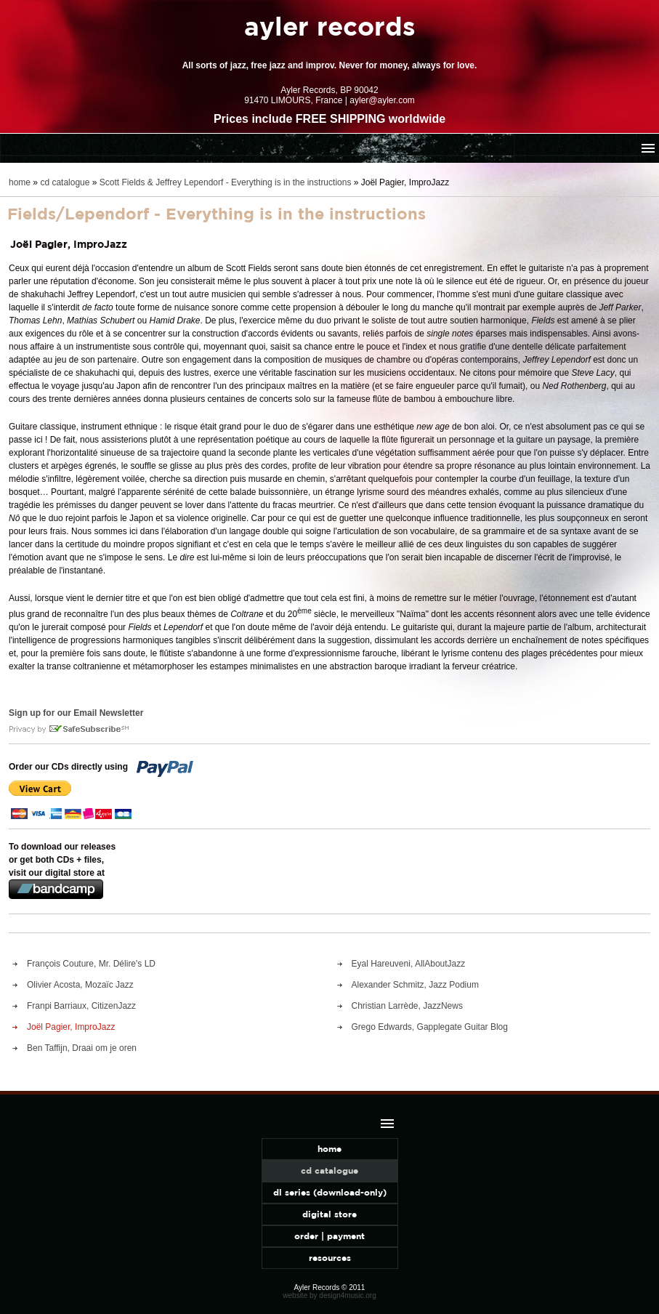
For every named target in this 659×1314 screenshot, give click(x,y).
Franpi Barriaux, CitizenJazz (81, 1006)
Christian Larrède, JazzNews (407, 1006)
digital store (329, 1214)
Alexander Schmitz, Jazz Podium (415, 985)
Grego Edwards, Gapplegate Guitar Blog (430, 1027)
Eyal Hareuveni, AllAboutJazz (409, 964)
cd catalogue (64, 182)
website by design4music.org (329, 1295)
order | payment (329, 1235)
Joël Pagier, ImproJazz (71, 1027)
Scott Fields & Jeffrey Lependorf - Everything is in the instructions (226, 182)
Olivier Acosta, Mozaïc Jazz (80, 985)
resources (330, 1257)
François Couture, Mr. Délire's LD (91, 964)
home (20, 182)
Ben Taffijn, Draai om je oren (82, 1048)
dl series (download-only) (330, 1192)
